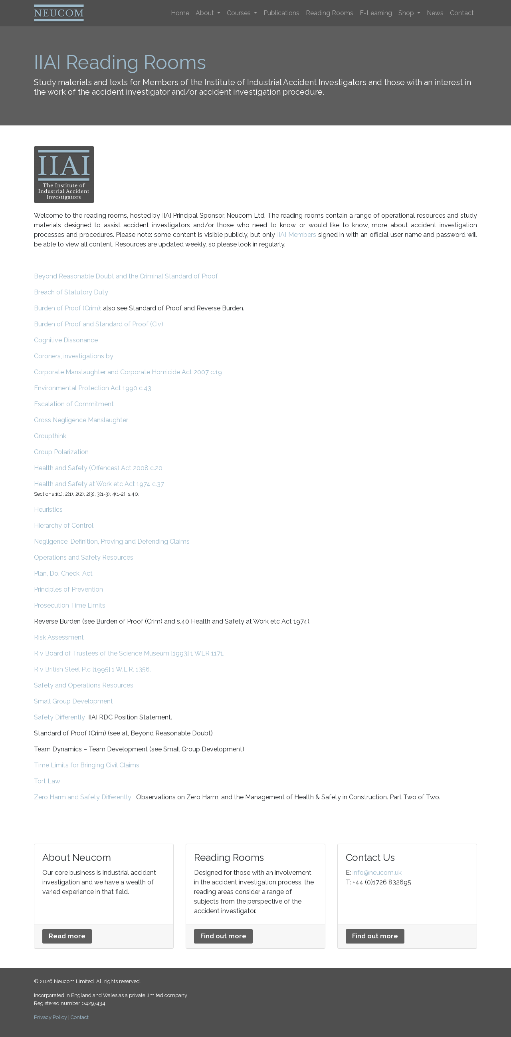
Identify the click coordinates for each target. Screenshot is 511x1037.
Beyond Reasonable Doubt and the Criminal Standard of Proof (126, 276)
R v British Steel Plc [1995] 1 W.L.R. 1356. (92, 669)
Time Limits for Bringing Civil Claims (86, 765)
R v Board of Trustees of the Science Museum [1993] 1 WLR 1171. (129, 653)
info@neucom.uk (377, 872)
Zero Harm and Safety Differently (82, 797)
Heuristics (48, 509)
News (435, 13)
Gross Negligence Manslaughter (81, 420)
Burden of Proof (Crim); (67, 308)
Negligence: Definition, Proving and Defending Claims (112, 541)
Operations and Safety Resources (83, 557)
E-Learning (376, 13)
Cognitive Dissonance (66, 340)
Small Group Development (73, 701)
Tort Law (47, 781)
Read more (67, 936)
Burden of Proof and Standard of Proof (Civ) (98, 324)
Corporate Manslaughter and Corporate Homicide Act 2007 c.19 (128, 372)
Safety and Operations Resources (83, 685)
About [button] (206, 13)
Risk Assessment (59, 637)
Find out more (223, 936)
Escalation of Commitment (74, 404)
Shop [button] (407, 13)
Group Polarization (61, 452)
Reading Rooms (329, 13)
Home (180, 13)
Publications (281, 13)
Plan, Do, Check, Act (63, 573)
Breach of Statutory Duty (71, 292)
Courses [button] (239, 13)
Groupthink (50, 436)
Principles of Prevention (68, 589)
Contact (462, 13)
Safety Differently (59, 717)
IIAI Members (296, 234)
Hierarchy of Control (63, 525)
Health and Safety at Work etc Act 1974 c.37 (99, 484)
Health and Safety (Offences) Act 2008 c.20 (98, 468)
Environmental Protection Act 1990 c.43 (92, 388)
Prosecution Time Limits (69, 605)
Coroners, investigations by (73, 356)
